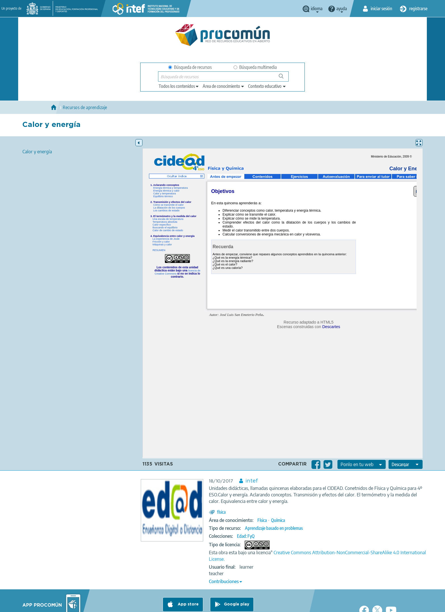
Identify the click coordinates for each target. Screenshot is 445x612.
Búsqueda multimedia (255, 67)
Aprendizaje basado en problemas (274, 528)
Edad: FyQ (246, 536)
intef (251, 481)
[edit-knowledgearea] (223, 86)
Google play (236, 604)
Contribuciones (224, 581)
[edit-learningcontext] (267, 86)
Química (278, 520)
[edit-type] (179, 86)
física (221, 512)
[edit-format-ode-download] (406, 464)
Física (262, 520)
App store (188, 604)
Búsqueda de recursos (190, 67)
